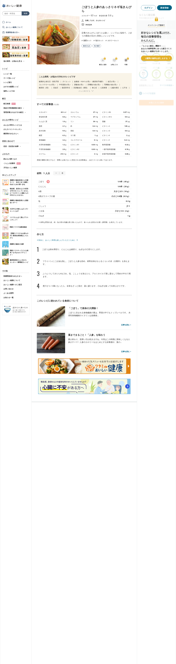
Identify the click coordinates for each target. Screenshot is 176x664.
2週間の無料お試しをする (156, 58)
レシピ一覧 (7, 74)
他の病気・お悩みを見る (12, 61)
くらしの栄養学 (12, 163)
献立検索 (9, 103)
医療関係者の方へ (12, 32)
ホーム (8, 22)
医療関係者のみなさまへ (12, 276)
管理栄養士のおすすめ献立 (13, 112)
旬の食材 (97, 46)
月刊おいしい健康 (10, 167)
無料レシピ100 (9, 91)
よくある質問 (8, 293)
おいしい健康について (14, 27)
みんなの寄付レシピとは (12, 125)
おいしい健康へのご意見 (12, 284)
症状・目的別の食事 (11, 146)
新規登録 (164, 7)
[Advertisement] (88, 658)
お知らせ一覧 (8, 297)
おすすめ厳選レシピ (11, 86)
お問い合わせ (8, 289)
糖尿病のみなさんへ (11, 133)
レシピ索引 (7, 82)
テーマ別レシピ (9, 78)
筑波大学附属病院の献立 (12, 108)
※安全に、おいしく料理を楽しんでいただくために (56, 240)
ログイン (148, 7)
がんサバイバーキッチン (12, 129)
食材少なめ (86, 46)
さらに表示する (84, 91)
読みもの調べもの (10, 159)
